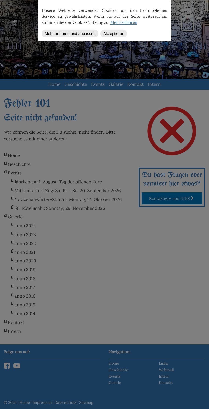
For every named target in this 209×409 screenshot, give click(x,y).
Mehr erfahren (123, 22)
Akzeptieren (113, 33)
